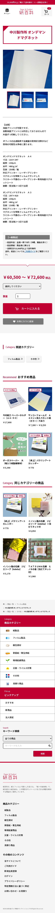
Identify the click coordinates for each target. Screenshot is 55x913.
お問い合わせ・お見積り (15, 891)
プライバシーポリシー (14, 881)
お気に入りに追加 (23, 321)
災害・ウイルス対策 (18, 668)
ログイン (8, 876)
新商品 (8, 710)
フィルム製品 (15, 358)
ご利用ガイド (30, 251)
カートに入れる (27, 308)
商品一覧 (10, 604)
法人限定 (9, 717)
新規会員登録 (10, 871)
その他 (35, 358)
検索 (43, 753)
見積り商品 (14, 683)
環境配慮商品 (15, 660)
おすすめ (9, 702)
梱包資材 (13, 645)
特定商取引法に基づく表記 (16, 886)
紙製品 (12, 630)
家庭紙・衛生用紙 (17, 653)
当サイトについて (12, 860)
